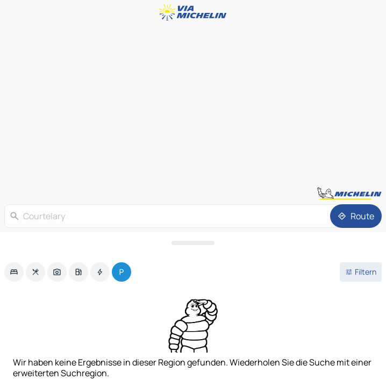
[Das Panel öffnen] (193, 243)
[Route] (356, 216)
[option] (14, 272)
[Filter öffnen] (361, 272)
